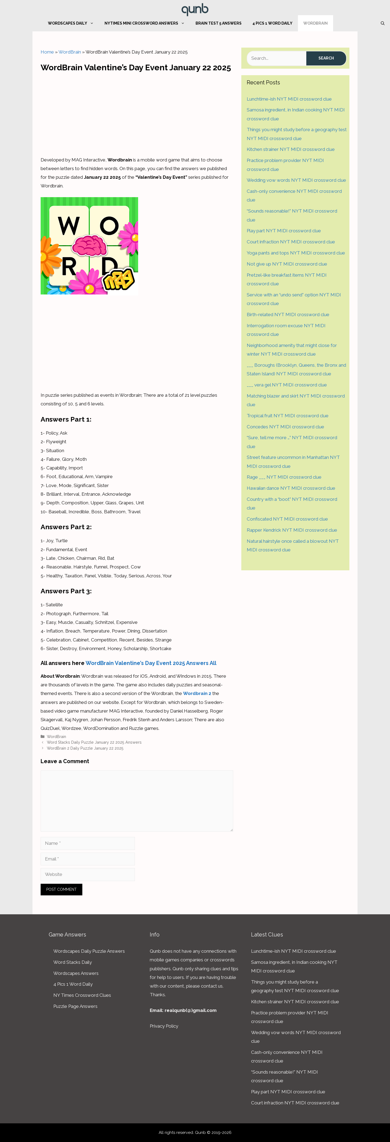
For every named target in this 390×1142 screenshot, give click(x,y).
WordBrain (315, 23)
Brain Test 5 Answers (219, 23)
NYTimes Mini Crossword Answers (147, 23)
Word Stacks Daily (72, 962)
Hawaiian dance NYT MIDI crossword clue (291, 488)
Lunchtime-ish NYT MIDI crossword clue (289, 99)
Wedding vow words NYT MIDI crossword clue (296, 180)
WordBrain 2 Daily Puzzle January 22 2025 (85, 748)
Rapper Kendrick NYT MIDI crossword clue (292, 530)
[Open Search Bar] (382, 23)
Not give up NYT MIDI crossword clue (287, 264)
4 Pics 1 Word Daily (272, 23)
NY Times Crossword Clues (82, 995)
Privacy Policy (164, 1026)
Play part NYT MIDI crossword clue (284, 230)
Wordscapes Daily (73, 23)
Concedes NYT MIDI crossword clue (285, 426)
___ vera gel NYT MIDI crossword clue (287, 385)
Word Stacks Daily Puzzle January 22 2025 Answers (94, 742)
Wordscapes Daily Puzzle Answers (89, 951)
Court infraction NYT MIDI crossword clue (291, 241)
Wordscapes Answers (76, 973)
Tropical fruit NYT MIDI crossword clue (288, 415)
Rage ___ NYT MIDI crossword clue (284, 477)
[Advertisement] (137, 112)
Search (326, 58)
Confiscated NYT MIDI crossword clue (287, 519)
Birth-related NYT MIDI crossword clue (288, 314)
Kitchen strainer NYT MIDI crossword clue (291, 149)
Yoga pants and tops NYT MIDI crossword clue (296, 253)
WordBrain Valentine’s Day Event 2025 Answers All (151, 663)
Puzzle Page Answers (75, 1006)
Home (47, 52)
